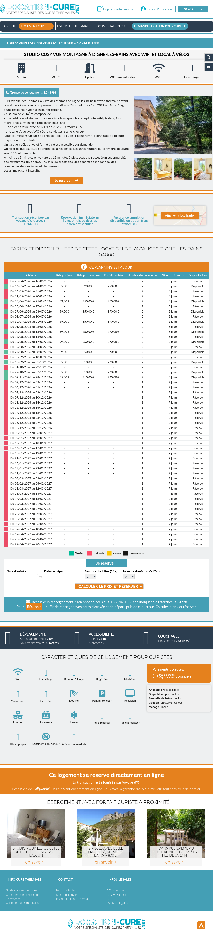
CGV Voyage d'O (117, 894)
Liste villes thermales (74, 26)
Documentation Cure (111, 26)
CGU (110, 898)
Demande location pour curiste (160, 26)
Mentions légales (117, 903)
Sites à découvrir (66, 894)
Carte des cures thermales (22, 902)
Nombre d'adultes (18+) (101, 571)
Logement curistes (36, 26)
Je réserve (67, 180)
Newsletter (193, 9)
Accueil (9, 26)
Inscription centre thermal (72, 898)
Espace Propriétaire (159, 9)
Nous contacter (65, 890)
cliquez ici (42, 789)
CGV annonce (115, 890)
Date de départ (54, 571)
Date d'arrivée (16, 571)
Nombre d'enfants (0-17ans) (142, 571)
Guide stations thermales (21, 890)
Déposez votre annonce (119, 9)
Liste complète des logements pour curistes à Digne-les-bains (53, 43)
